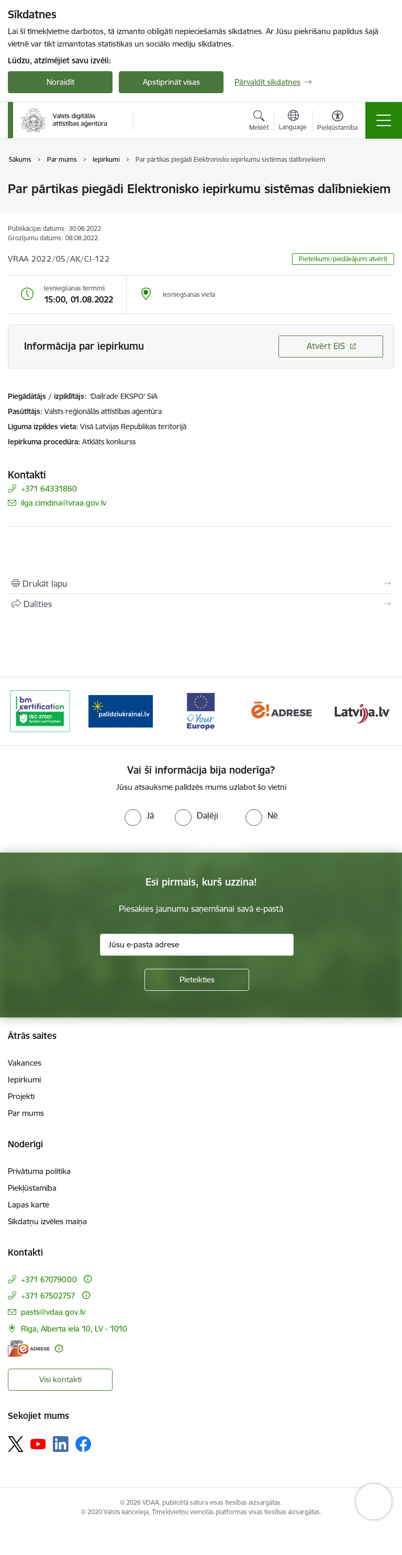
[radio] (139, 815)
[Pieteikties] (196, 980)
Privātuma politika (39, 1171)
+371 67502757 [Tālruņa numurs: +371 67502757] (48, 1296)
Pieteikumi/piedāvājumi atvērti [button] (343, 259)
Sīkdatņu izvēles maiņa (47, 1221)
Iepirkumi (24, 1079)
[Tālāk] (382, 711)
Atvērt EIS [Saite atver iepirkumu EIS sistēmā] (326, 346)
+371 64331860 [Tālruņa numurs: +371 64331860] (49, 489)
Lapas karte (28, 1205)
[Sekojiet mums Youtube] (38, 1443)
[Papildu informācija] (88, 1279)
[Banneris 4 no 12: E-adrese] (281, 710)
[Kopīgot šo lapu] (201, 604)
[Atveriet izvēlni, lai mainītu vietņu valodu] (293, 121)
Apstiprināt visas (171, 82)
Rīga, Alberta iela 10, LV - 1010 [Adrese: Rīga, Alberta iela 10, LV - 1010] (74, 1329)
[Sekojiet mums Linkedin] (61, 1444)
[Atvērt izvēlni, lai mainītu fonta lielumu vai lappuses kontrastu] (337, 122)
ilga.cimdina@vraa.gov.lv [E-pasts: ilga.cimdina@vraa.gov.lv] (63, 503)
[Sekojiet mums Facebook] (83, 1444)
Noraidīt (60, 82)
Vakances (24, 1063)
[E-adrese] (29, 1348)
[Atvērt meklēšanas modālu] (259, 122)
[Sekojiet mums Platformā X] (16, 1444)
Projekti (21, 1096)
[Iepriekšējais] (20, 711)
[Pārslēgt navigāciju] (383, 120)
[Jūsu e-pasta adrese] (197, 945)
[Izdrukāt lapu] (201, 584)
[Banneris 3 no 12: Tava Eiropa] (200, 710)
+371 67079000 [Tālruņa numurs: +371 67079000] (49, 1279)
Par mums (26, 1113)
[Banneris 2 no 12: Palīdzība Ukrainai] (120, 710)
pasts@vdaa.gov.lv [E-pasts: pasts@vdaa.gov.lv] (53, 1312)
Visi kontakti (60, 1379)
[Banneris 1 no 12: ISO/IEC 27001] (40, 710)
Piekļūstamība (32, 1188)
